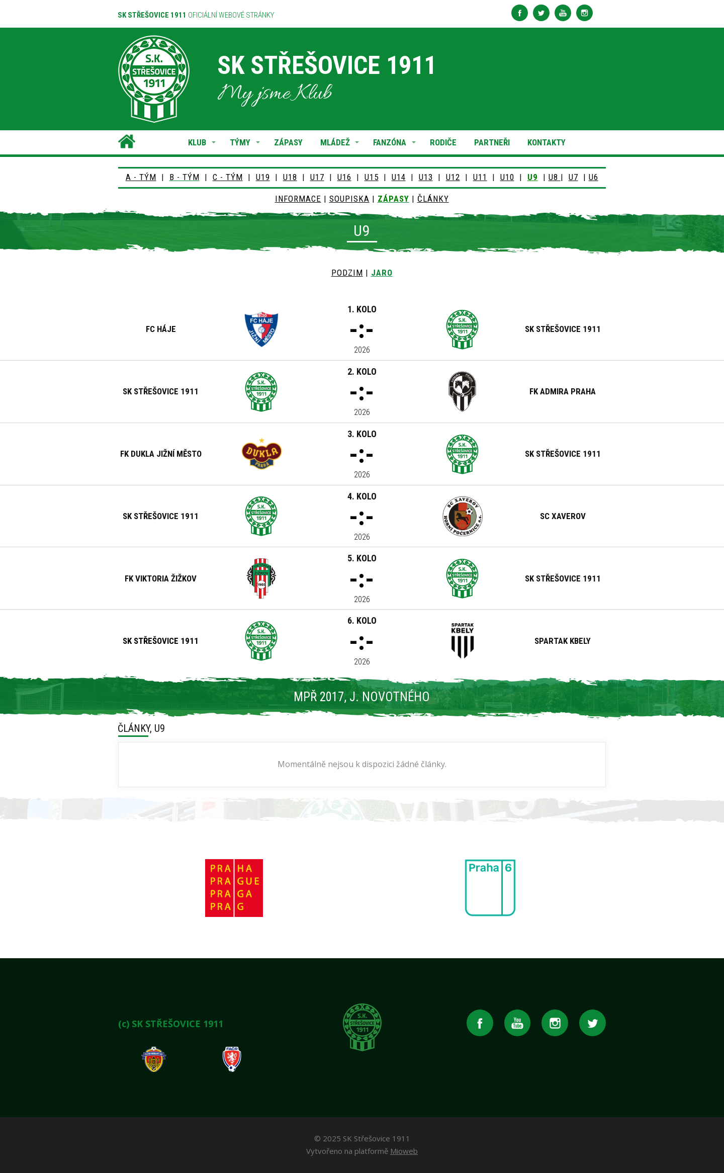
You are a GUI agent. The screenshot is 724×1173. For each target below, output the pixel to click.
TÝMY (240, 142)
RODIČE (443, 142)
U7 (573, 177)
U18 (290, 177)
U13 (426, 177)
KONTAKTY (546, 142)
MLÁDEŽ (335, 142)
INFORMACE (298, 199)
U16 (344, 177)
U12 (453, 177)
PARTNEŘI (492, 142)
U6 (593, 177)
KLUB (197, 142)
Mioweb (404, 1151)
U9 (532, 177)
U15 (372, 177)
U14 (399, 177)
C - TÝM (228, 177)
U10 (507, 177)
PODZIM (347, 273)
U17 (317, 177)
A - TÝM (141, 177)
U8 (555, 177)
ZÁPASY (288, 142)
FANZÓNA (389, 142)
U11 (480, 177)
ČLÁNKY (433, 199)
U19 (263, 177)
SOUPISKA (349, 199)
